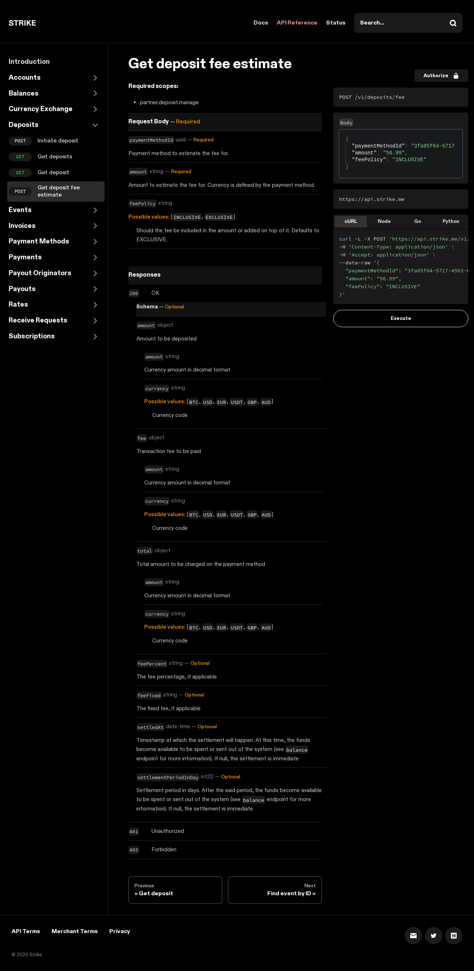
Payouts (22, 289)
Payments (25, 257)
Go (417, 221)
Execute (401, 318)
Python (451, 221)
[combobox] (408, 23)
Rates (18, 304)
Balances (24, 93)
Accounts (25, 77)
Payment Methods (39, 241)
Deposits (24, 124)
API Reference (297, 23)
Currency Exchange (41, 109)
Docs (261, 23)
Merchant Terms (75, 931)
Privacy (119, 931)
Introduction (29, 61)
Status (336, 23)
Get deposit (53, 172)
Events (20, 210)
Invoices (22, 225)
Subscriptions (32, 336)
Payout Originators (40, 273)
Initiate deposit (58, 141)
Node (384, 221)
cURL (350, 221)
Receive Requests (38, 320)
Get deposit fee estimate (59, 191)
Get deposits (55, 157)
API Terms (26, 931)
